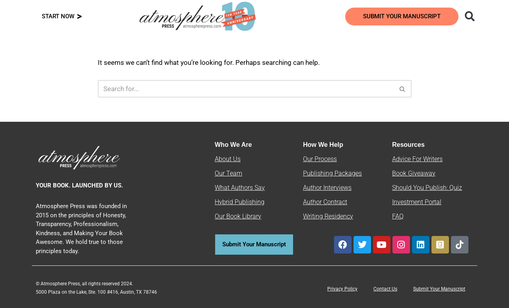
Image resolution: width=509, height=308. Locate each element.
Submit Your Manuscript (439, 289)
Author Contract (325, 202)
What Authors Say (240, 187)
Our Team (228, 173)
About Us (228, 159)
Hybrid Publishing (239, 202)
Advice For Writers (417, 159)
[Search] (246, 88)
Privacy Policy (342, 289)
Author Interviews (327, 187)
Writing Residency (328, 216)
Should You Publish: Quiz (427, 187)
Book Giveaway (413, 173)
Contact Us (385, 289)
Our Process (320, 159)
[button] (470, 16)
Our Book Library (238, 216)
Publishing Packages (332, 173)
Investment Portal (416, 202)
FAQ (398, 216)
